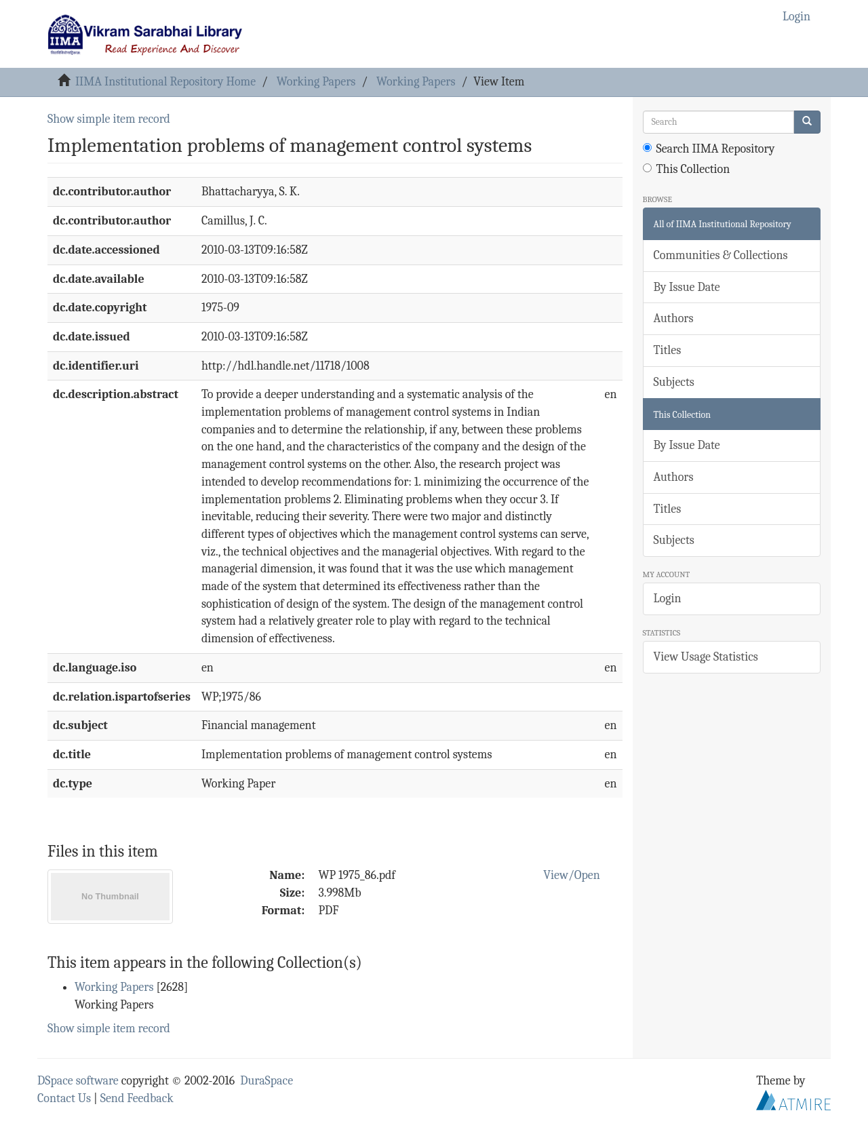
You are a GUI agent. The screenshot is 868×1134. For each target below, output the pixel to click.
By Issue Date (687, 287)
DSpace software (78, 1081)
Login (668, 598)
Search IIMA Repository (709, 149)
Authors (674, 318)
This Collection (686, 169)
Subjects (674, 382)
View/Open (571, 875)
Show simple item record (108, 119)
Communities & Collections (721, 255)
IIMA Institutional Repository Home (165, 82)
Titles (668, 350)
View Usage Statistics (706, 657)
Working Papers (316, 82)
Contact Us (64, 1098)
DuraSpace (266, 1081)
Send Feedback (137, 1098)
